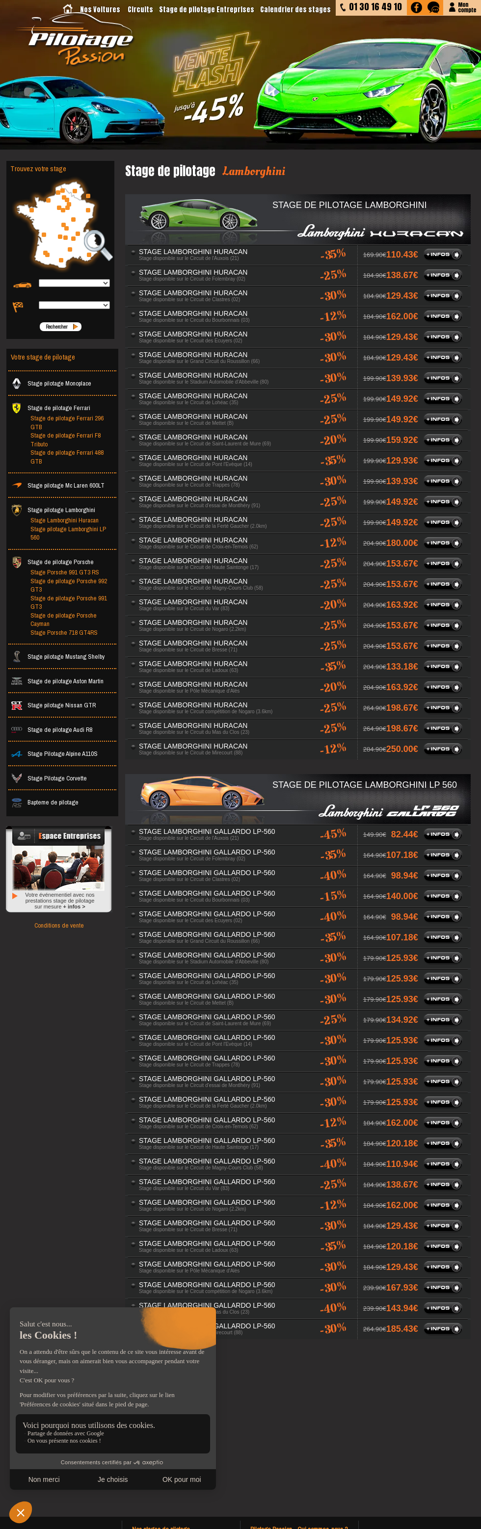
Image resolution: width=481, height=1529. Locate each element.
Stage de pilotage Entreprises (206, 9)
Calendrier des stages (295, 9)
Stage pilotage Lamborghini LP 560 (68, 533)
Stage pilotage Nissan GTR (53, 705)
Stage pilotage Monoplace (51, 383)
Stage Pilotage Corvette (49, 778)
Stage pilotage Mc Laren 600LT (58, 485)
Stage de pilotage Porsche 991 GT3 (68, 603)
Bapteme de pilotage (45, 802)
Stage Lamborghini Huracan (64, 520)
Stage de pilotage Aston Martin (57, 681)
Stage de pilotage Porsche (52, 562)
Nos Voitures (100, 9)
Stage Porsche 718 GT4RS (64, 632)
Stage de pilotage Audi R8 (51, 729)
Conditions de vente (59, 925)
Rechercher (56, 326)
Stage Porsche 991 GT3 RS (64, 572)
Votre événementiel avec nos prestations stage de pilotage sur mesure (59, 900)
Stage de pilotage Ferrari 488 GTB (67, 457)
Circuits (140, 9)
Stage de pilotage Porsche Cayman (63, 620)
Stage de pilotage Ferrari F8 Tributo (65, 440)
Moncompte (467, 6)
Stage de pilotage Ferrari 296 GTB (67, 423)
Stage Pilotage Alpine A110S (54, 753)
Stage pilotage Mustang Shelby (58, 656)
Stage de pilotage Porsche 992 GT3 (68, 585)
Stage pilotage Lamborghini (53, 510)
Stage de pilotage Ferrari (50, 408)
